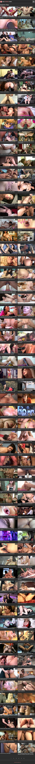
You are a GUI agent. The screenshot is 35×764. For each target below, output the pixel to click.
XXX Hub (6, 1)
